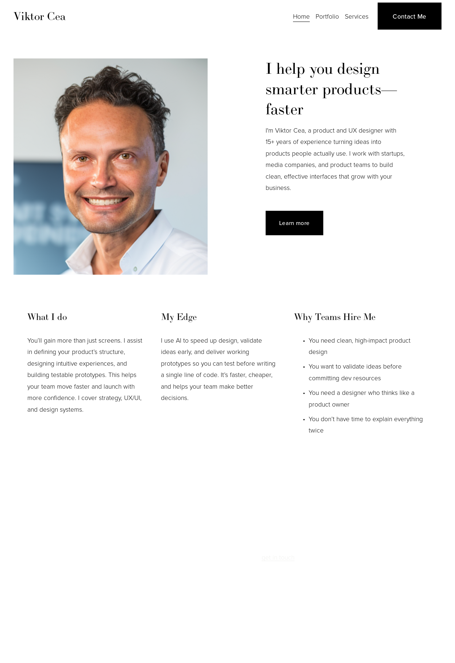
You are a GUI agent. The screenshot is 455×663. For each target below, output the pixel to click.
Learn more (294, 223)
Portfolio (327, 16)
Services (357, 16)
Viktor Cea (40, 16)
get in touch (278, 557)
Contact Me (410, 16)
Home (301, 16)
